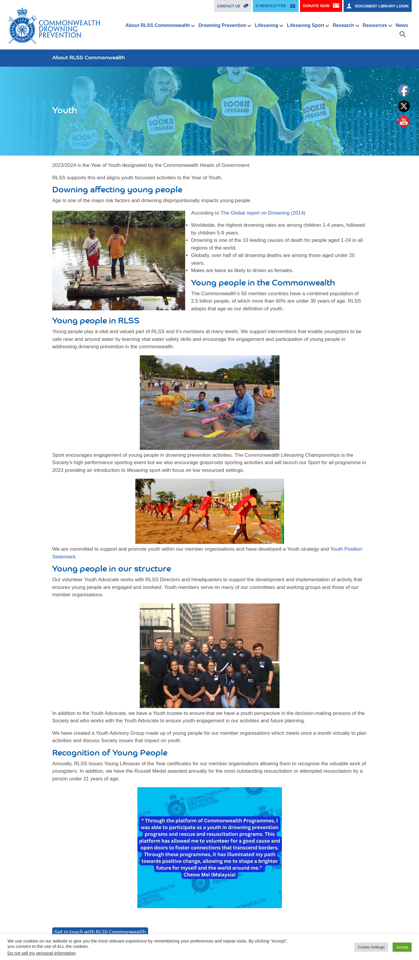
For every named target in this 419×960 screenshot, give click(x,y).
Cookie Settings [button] (371, 947)
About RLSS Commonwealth (158, 25)
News (402, 25)
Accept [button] (402, 947)
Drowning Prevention (222, 25)
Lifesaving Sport (305, 25)
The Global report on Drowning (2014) (262, 213)
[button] (193, 26)
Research (343, 25)
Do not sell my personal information (41, 953)
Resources (375, 25)
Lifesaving (266, 25)
